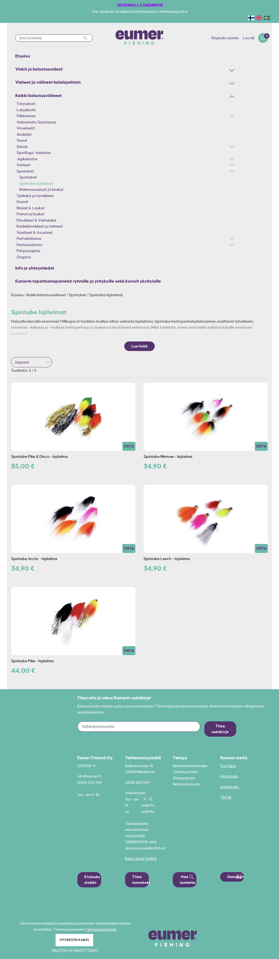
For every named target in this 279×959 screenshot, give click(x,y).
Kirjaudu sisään (225, 38)
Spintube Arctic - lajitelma (34, 558)
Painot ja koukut (30, 214)
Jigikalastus (27, 159)
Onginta (24, 257)
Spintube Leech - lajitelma (167, 558)
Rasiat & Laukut (30, 208)
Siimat (22, 146)
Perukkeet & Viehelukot (36, 220)
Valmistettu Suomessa (36, 122)
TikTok (226, 797)
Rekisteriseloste (186, 784)
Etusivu (18, 295)
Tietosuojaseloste (101, 929)
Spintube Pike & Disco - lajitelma (39, 456)
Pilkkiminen (26, 116)
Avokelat (24, 134)
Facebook (229, 776)
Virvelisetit (26, 128)
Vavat (22, 140)
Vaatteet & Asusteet (35, 232)
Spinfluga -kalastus (34, 152)
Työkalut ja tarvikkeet (35, 195)
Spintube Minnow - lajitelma (168, 456)
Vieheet (23, 165)
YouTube (228, 766)
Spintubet (25, 171)
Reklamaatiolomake (190, 766)
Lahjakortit (26, 110)
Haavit (22, 201)
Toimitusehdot (185, 772)
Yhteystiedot (184, 778)
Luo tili (248, 38)
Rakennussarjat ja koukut (41, 189)
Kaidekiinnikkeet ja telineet (40, 226)
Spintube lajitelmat (36, 183)
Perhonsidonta (29, 245)
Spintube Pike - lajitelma (32, 661)
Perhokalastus (29, 238)
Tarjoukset (26, 103)
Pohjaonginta (28, 251)
